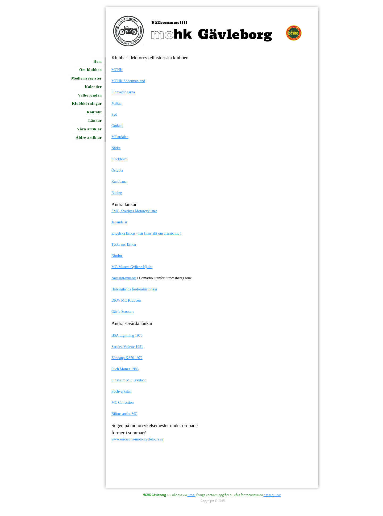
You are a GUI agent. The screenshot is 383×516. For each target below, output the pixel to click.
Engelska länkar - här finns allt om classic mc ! (146, 233)
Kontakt (94, 112)
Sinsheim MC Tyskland (129, 380)
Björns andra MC (124, 414)
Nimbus (117, 256)
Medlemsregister (86, 78)
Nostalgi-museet (123, 278)
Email (191, 495)
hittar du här (272, 495)
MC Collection (122, 403)
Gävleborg (235, 34)
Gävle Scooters (122, 312)
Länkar (95, 121)
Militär (116, 103)
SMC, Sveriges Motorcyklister (134, 211)
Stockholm (119, 159)
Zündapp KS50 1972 (127, 358)
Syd (114, 114)
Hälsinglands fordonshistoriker (134, 289)
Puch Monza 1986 (125, 369)
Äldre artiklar (89, 138)
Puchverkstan (121, 391)
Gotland (117, 126)
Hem (97, 62)
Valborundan (90, 95)
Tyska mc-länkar (123, 245)
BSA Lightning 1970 (127, 336)
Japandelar (119, 222)
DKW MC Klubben (126, 300)
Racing (116, 193)
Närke (115, 148)
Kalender (93, 87)
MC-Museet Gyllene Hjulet (131, 267)
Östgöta (117, 170)
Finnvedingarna (123, 92)
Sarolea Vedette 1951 (127, 347)
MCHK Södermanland (128, 81)
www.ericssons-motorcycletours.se (137, 439)
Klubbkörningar (87, 104)
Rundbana (119, 182)
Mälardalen (119, 137)
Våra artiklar (89, 129)
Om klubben (90, 70)
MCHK (117, 70)
